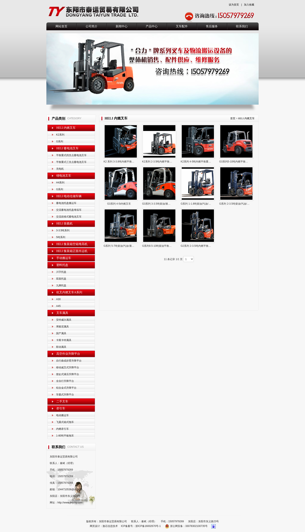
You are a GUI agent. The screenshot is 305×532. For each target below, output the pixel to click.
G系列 (59, 141)
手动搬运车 (63, 258)
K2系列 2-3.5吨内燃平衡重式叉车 (161, 161)
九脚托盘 (61, 285)
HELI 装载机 (64, 223)
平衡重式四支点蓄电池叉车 (71, 155)
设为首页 (234, 4)
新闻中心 (122, 26)
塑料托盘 (62, 265)
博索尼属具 (62, 326)
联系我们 (242, 26)
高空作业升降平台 (68, 353)
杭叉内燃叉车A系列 (69, 292)
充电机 (60, 168)
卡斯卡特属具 (63, 340)
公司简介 (91, 26)
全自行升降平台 (65, 381)
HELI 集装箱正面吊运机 (71, 251)
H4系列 (60, 182)
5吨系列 (60, 237)
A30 (58, 299)
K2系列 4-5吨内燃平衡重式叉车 (198, 161)
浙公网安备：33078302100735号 (186, 526)
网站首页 (61, 26)
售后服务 (212, 26)
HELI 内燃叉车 (66, 127)
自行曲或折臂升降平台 (69, 360)
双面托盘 (61, 278)
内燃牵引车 (62, 428)
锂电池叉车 (63, 175)
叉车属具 (62, 312)
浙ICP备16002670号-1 (148, 526)
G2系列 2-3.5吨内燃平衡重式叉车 (200, 245)
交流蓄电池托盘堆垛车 (69, 209)
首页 (232, 118)
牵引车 (60, 408)
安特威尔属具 (63, 319)
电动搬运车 (62, 415)
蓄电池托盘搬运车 (66, 203)
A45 (58, 306)
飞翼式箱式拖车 (65, 422)
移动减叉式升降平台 (67, 367)
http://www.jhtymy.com (69, 502)
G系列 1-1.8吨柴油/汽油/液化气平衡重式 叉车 (206, 203)
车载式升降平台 (65, 394)
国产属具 (61, 333)
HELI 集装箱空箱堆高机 (71, 244)
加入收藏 (249, 4)
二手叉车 (62, 401)
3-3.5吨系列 (62, 230)
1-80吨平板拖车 (65, 435)
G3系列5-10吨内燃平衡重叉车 (236, 161)
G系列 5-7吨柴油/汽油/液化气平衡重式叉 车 (128, 245)
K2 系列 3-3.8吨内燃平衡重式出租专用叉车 (128, 161)
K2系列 (60, 134)
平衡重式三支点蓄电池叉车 (71, 162)
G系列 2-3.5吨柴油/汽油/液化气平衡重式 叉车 (244, 203)
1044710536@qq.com (69, 489)
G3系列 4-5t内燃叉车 (119, 203)
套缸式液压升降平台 (67, 374)
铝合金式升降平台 (66, 387)
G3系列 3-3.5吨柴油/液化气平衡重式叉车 (165, 203)
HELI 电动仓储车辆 (69, 196)
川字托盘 (61, 271)
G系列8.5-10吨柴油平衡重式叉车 (160, 245)
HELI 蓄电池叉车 (67, 148)
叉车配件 (182, 26)
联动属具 (61, 346)
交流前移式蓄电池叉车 (69, 216)
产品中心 (152, 26)
